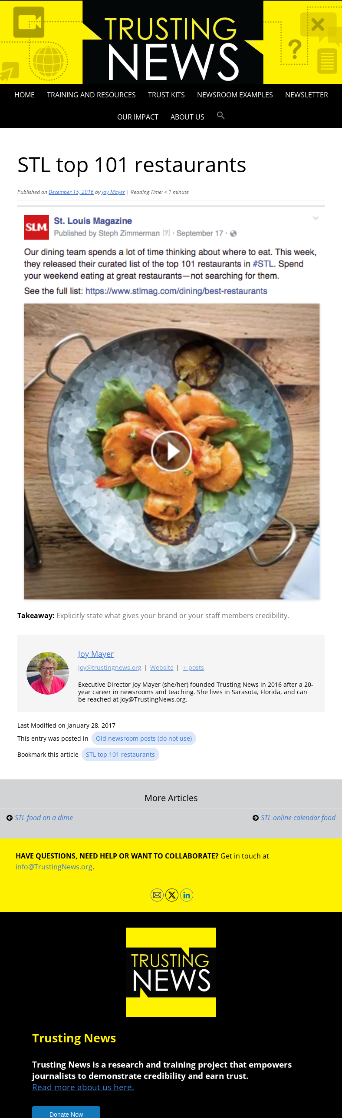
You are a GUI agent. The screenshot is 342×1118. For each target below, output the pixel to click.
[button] (220, 115)
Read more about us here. (83, 1087)
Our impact (137, 117)
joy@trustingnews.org (109, 668)
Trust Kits (166, 95)
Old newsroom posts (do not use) (144, 738)
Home (24, 95)
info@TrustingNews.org (54, 867)
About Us (187, 117)
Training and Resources (91, 95)
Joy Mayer (113, 192)
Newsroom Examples (235, 95)
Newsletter (306, 95)
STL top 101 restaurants (120, 754)
